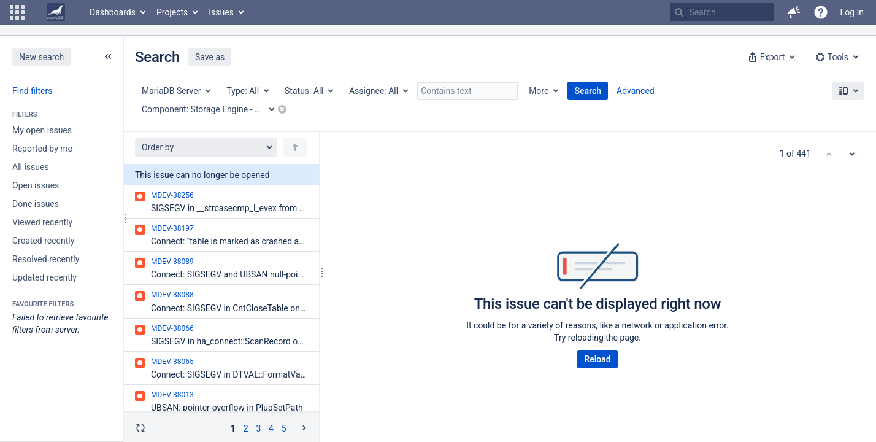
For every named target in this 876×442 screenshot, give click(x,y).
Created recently (43, 241)
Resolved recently (45, 259)
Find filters (32, 91)
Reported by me (42, 148)
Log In (852, 12)
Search (587, 91)
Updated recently (44, 277)
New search (41, 57)
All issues (30, 167)
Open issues (35, 185)
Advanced (636, 91)
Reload (597, 359)
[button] (17, 12)
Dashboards (113, 12)
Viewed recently (42, 222)
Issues (221, 12)
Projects (172, 12)
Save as (210, 57)
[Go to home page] (55, 12)
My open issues (42, 130)
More (538, 91)
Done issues (35, 204)
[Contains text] (467, 91)
